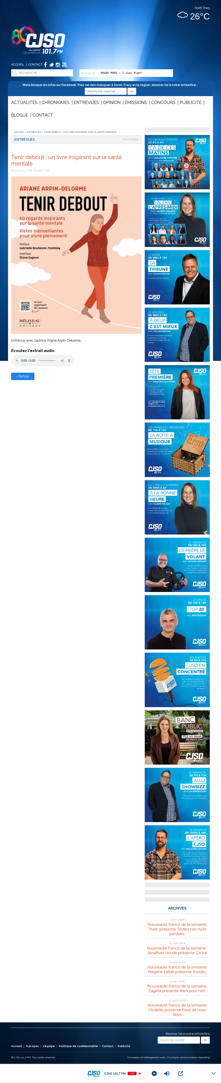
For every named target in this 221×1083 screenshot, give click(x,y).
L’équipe (49, 1046)
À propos (32, 1046)
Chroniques (56, 102)
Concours (163, 102)
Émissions (136, 102)
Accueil (17, 64)
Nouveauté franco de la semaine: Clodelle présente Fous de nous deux (177, 1010)
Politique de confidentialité (78, 1046)
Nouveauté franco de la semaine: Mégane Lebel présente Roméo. (177, 969)
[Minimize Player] (213, 1073)
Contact (35, 64)
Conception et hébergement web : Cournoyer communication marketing (168, 1057)
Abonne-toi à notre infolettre (187, 1033)
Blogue (19, 115)
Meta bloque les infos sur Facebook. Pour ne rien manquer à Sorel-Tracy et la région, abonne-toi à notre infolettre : (111, 88)
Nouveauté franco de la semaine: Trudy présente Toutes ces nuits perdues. (177, 929)
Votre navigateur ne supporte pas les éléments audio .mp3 (43, 360)
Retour (22, 376)
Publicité (191, 102)
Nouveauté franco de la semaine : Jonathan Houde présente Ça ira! (177, 950)
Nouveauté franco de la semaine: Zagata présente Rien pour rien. (177, 988)
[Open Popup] (180, 1073)
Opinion (112, 102)
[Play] (154, 1073)
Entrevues (86, 102)
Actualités (24, 102)
